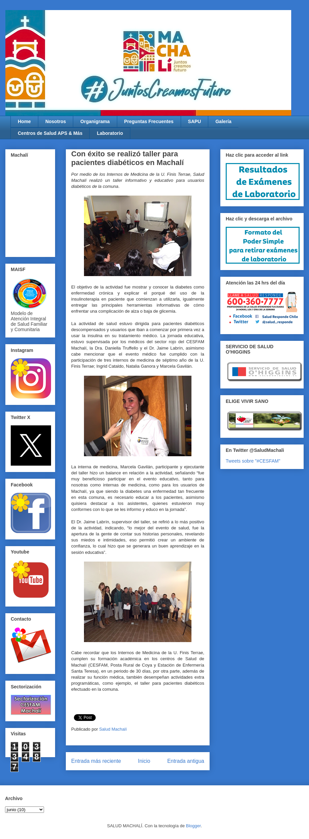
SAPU (194, 121)
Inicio (144, 761)
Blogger (193, 825)
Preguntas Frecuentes (149, 121)
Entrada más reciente (96, 761)
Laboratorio (110, 133)
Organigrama (94, 121)
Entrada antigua (185, 761)
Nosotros (55, 121)
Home (24, 121)
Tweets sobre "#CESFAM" (253, 461)
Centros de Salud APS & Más (50, 133)
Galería (223, 121)
